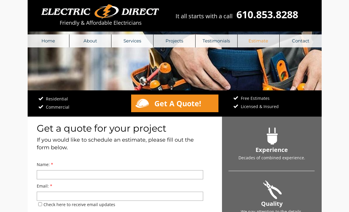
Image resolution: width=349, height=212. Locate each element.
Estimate (258, 41)
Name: (45, 164)
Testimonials (216, 41)
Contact (300, 41)
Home (48, 41)
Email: (44, 186)
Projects (174, 41)
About (90, 41)
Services (132, 41)
